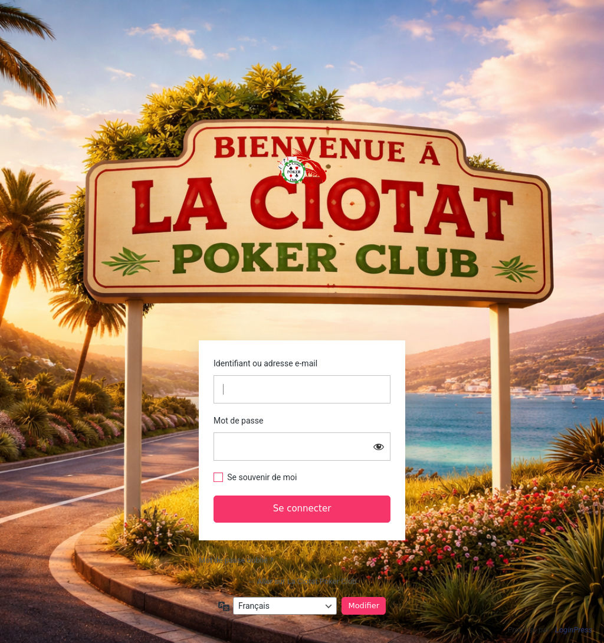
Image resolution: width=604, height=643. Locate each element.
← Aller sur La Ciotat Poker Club (302, 581)
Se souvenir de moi (262, 477)
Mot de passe (238, 420)
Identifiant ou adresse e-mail (265, 363)
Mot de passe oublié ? (236, 560)
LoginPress (573, 629)
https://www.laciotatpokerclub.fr (302, 171)
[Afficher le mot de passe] (378, 446)
